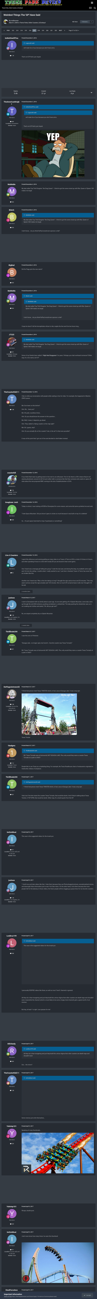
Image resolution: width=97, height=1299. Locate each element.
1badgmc (11, 746)
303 (12, 282)
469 (12, 121)
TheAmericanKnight (11, 103)
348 (12, 953)
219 (43, 30)
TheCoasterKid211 (11, 392)
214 (22, 30)
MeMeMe (11, 184)
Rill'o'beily (12, 1044)
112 (12, 763)
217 (34, 30)
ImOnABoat (11, 832)
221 (51, 30)
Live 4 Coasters (11, 555)
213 (17, 30)
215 (26, 30)
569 (12, 1061)
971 (12, 352)
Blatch (11, 210)
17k (12, 490)
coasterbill (11, 473)
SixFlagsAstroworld (12, 687)
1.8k (12, 409)
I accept (87, 1295)
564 (12, 202)
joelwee (11, 598)
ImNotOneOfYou (11, 38)
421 (12, 649)
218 (39, 30)
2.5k (12, 704)
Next (60, 30)
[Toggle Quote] (24, 43)
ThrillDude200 (11, 632)
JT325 (11, 335)
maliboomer (15, 20)
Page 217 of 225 (74, 30)
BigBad (11, 265)
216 (30, 30)
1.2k (12, 615)
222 (56, 30)
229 (12, 1143)
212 (13, 30)
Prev (8, 30)
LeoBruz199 (12, 936)
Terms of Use (8, 1296)
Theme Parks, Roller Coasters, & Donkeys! (33, 22)
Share (75, 21)
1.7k (12, 55)
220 (47, 30)
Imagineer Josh (11, 502)
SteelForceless (12, 1290)
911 (12, 849)
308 (12, 520)
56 (12, 573)
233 (12, 227)
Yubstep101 (11, 1126)
